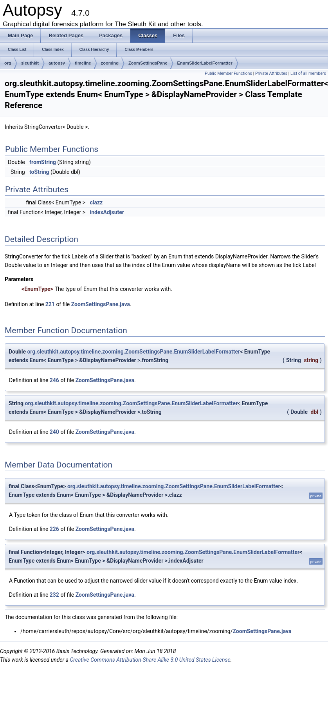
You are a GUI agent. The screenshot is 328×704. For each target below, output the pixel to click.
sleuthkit (30, 63)
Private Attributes (271, 73)
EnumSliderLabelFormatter (204, 63)
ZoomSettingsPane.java (100, 304)
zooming (110, 63)
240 (54, 432)
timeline (83, 63)
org (7, 63)
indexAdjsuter (107, 212)
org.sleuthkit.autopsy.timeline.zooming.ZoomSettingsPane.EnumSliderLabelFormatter (133, 351)
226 (54, 529)
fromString (42, 162)
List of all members (308, 73)
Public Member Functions (228, 73)
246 (54, 380)
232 (54, 595)
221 (50, 304)
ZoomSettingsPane (148, 63)
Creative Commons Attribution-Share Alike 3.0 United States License (150, 660)
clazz (96, 202)
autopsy (57, 63)
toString (39, 172)
